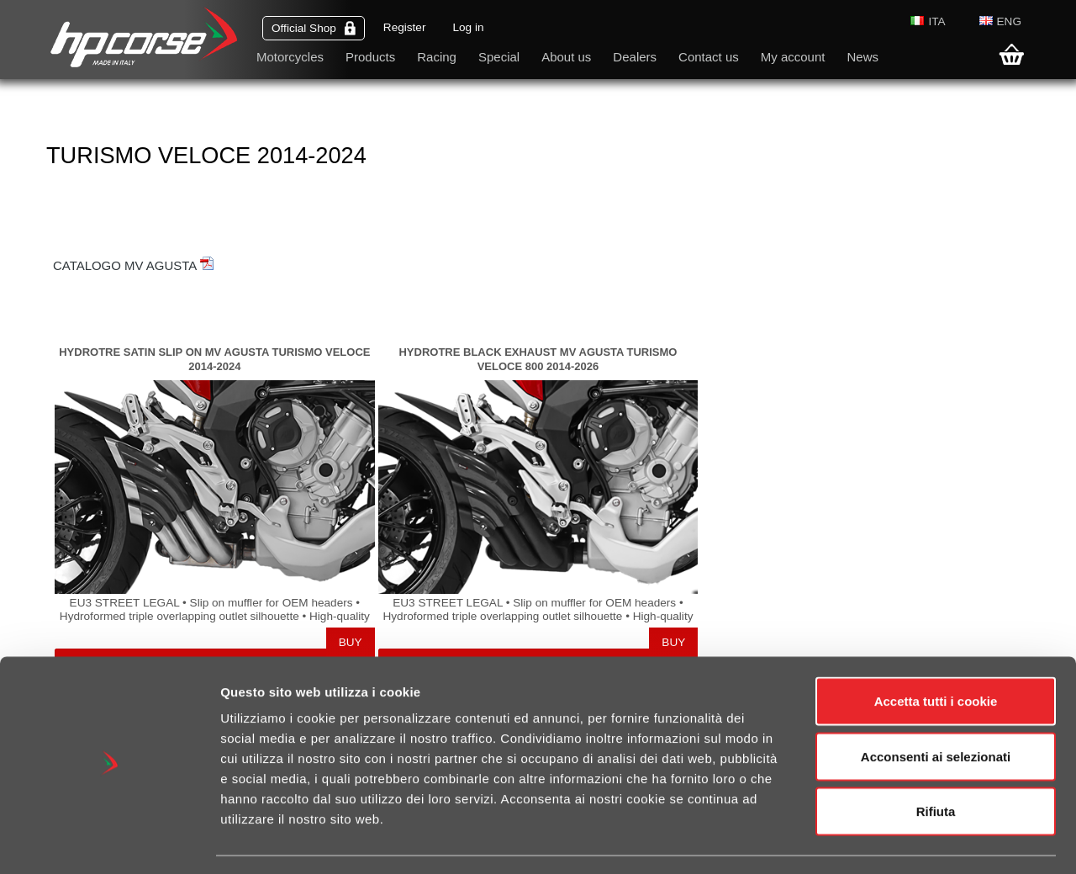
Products (370, 57)
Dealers (635, 57)
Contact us (708, 57)
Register (404, 27)
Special (499, 57)
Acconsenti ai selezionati (935, 709)
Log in (467, 27)
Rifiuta (936, 763)
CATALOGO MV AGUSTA (133, 265)
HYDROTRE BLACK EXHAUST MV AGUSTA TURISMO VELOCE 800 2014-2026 (537, 359)
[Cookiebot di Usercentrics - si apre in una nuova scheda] (108, 841)
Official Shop (314, 28)
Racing (436, 57)
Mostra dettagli (892, 841)
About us (566, 57)
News (862, 57)
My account (793, 57)
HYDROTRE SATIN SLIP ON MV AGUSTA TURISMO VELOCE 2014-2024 (214, 359)
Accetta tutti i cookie (936, 653)
